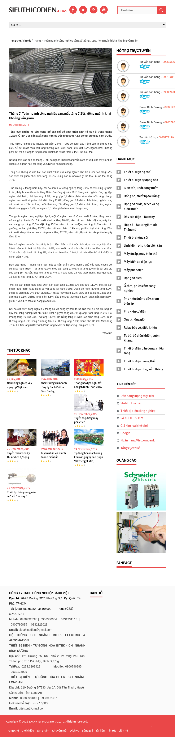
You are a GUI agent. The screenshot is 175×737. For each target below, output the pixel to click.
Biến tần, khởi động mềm (141, 188)
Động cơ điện (133, 278)
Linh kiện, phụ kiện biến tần (143, 245)
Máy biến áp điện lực (138, 262)
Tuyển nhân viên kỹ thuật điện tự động (18, 455)
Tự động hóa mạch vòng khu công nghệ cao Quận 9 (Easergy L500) (88, 457)
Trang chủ (15, 40)
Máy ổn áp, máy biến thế (140, 254)
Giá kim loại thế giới (134, 426)
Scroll (150, 726)
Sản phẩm (43, 730)
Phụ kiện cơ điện (135, 311)
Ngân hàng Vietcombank (138, 440)
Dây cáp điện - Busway (139, 217)
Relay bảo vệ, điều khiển (140, 328)
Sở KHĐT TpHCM (132, 418)
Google (125, 433)
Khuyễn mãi (59, 730)
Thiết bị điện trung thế (139, 361)
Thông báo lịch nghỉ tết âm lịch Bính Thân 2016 (88, 385)
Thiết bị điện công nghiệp (138, 411)
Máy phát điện (134, 270)
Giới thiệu (28, 730)
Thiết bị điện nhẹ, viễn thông (143, 369)
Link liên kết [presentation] (126, 384)
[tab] (141, 172)
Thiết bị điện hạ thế (137, 172)
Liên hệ (123, 730)
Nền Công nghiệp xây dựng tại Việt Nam (19, 385)
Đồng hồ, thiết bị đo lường (141, 196)
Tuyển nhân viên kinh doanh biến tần (53, 455)
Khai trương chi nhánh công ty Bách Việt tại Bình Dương (54, 387)
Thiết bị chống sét (136, 238)
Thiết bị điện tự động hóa (141, 180)
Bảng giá (87, 730)
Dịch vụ (74, 730)
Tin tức (27, 40)
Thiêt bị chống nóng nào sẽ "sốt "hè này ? (21, 494)
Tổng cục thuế (130, 448)
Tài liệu (100, 730)
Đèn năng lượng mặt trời (137, 396)
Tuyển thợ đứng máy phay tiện (86, 420)
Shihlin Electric (131, 403)
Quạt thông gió (134, 319)
